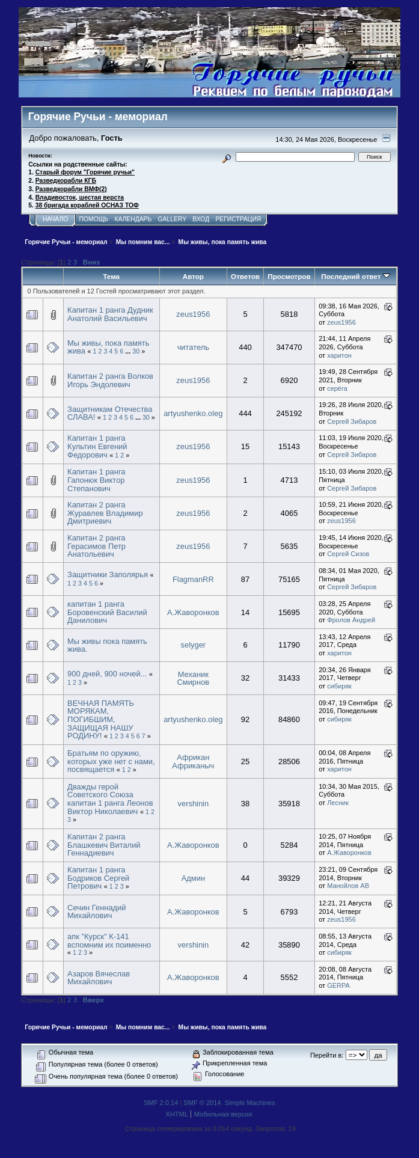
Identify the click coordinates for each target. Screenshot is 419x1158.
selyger (193, 644)
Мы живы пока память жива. (107, 645)
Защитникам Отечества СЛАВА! (109, 413)
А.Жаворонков (193, 612)
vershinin (193, 803)
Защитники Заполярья (107, 574)
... (128, 351)
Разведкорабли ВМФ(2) (71, 189)
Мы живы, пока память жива (108, 347)
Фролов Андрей (351, 619)
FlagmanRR (193, 579)
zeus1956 (193, 314)
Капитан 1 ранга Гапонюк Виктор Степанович (96, 479)
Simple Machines (250, 1102)
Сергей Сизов (348, 553)
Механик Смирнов (193, 678)
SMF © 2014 (202, 1102)
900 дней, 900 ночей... (107, 673)
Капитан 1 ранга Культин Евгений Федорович (97, 446)
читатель (193, 347)
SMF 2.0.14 (161, 1102)
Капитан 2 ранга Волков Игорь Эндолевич (110, 380)
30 (135, 351)
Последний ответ (355, 276)
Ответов (245, 276)
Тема (111, 276)
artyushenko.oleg (193, 413)
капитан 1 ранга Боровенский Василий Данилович (107, 612)
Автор (193, 276)
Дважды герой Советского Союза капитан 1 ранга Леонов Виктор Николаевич (110, 799)
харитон (339, 355)
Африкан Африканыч (193, 761)
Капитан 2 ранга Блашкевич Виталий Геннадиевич (103, 844)
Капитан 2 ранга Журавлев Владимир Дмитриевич (104, 512)
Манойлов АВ (348, 885)
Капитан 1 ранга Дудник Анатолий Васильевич (110, 314)
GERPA (338, 985)
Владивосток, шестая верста (79, 197)
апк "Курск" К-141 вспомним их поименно (109, 940)
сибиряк (339, 686)
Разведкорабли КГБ (65, 180)
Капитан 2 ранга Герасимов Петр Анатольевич (96, 546)
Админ (193, 878)
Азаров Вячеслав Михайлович (98, 978)
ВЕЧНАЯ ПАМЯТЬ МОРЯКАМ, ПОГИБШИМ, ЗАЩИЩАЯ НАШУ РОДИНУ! (100, 720)
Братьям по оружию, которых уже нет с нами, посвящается (111, 761)
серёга (337, 388)
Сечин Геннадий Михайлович (96, 912)
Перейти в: (326, 1055)
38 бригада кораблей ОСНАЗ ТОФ (87, 205)
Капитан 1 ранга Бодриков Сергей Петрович (98, 877)
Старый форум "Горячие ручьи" (85, 172)
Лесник (338, 802)
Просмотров (289, 276)
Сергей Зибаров (351, 421)
